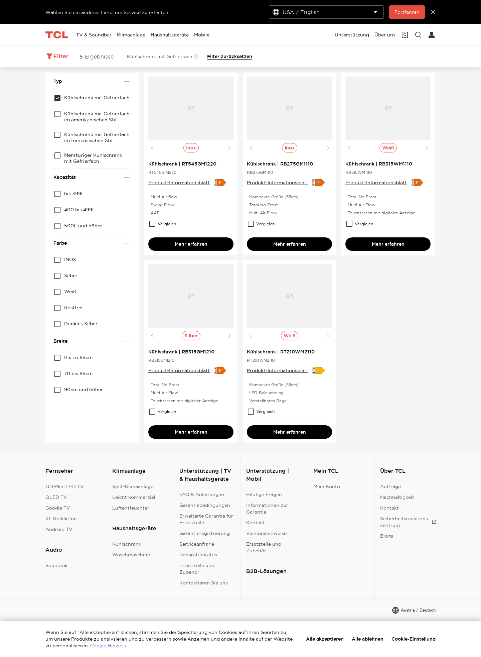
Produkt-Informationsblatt (179, 183)
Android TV (58, 529)
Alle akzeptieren (325, 639)
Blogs (386, 536)
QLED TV (56, 497)
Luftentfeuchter (130, 508)
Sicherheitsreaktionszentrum (408, 522)
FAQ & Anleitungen (201, 494)
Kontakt (255, 523)
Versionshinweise (266, 533)
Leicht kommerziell (134, 497)
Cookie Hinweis (108, 646)
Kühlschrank (126, 544)
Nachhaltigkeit (397, 497)
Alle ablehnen (367, 639)
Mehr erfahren (191, 244)
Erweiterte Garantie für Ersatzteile (206, 519)
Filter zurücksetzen (229, 56)
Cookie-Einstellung (413, 639)
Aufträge (390, 486)
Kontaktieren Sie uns (203, 583)
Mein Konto (326, 486)
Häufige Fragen (264, 494)
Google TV (57, 508)
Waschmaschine (131, 555)
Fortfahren (407, 12)
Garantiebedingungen (204, 505)
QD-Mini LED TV (64, 486)
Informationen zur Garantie (267, 508)
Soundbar (56, 565)
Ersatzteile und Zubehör (196, 568)
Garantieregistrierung (204, 533)
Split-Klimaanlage (132, 486)
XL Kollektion (61, 519)
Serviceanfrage (196, 544)
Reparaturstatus (198, 555)
